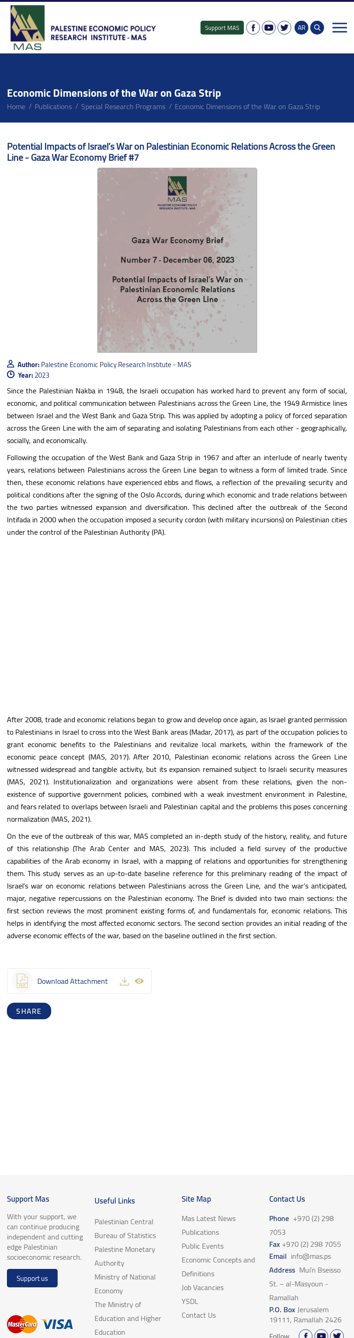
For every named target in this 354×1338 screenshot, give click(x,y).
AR (302, 28)
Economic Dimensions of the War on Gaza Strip (247, 106)
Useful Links (114, 1200)
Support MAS (222, 27)
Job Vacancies (203, 1287)
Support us (32, 1278)
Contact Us (199, 1315)
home (16, 106)
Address (305, 1283)
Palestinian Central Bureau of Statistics (125, 1228)
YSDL (190, 1301)
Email (300, 1256)
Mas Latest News (209, 1218)
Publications (53, 106)
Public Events (203, 1246)
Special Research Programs (123, 106)
